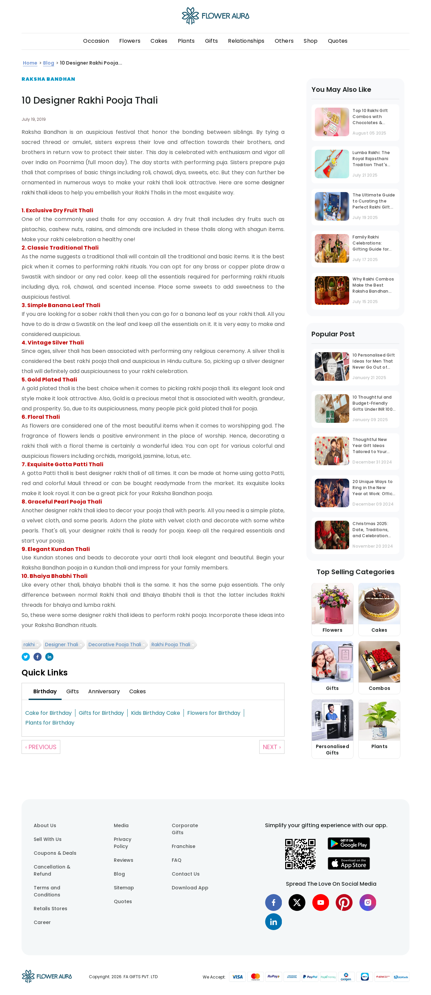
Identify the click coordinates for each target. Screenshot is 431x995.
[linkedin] (49, 657)
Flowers (129, 41)
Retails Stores (50, 908)
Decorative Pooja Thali (115, 644)
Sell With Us (48, 839)
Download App (190, 887)
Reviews (123, 860)
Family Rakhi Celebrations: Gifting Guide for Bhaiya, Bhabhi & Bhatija (371, 243)
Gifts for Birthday (101, 713)
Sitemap (124, 887)
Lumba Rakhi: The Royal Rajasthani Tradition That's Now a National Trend (371, 159)
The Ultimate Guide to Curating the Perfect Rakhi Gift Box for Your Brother (374, 201)
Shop (311, 41)
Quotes (338, 41)
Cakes (159, 41)
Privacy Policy (122, 843)
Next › (272, 747)
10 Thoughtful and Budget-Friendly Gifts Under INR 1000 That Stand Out (374, 403)
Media (121, 825)
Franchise (183, 846)
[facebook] (37, 657)
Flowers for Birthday (213, 713)
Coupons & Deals (55, 853)
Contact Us (186, 874)
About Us (45, 825)
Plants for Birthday (49, 723)
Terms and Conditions (47, 891)
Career (42, 922)
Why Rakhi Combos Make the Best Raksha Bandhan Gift (373, 285)
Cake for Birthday (48, 713)
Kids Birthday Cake (155, 713)
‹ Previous (41, 747)
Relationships (246, 41)
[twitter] (26, 657)
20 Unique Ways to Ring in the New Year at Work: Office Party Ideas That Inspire (374, 488)
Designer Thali (61, 644)
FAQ (176, 860)
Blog (119, 874)
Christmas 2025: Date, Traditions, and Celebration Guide (371, 530)
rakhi (29, 644)
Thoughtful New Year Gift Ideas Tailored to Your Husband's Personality (370, 446)
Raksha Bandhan (48, 79)
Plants (186, 41)
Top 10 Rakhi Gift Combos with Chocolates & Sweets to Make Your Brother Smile (372, 117)
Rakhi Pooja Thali (171, 644)
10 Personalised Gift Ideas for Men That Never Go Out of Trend (374, 361)
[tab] (45, 691)
